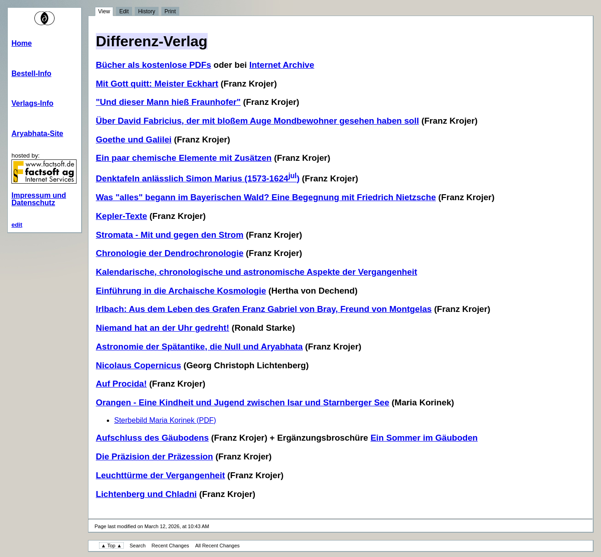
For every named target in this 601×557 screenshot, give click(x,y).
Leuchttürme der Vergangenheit (160, 475)
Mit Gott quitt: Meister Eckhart (157, 83)
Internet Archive (281, 65)
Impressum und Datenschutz (38, 199)
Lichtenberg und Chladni (146, 494)
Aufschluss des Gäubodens (152, 437)
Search (138, 545)
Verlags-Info (32, 103)
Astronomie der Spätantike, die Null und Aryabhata (199, 346)
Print (170, 11)
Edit (124, 11)
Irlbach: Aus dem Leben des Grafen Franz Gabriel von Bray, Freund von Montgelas (264, 309)
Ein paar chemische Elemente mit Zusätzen (184, 158)
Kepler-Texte (121, 216)
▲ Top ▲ (111, 545)
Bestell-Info (31, 73)
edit (16, 224)
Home (21, 43)
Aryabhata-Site (37, 133)
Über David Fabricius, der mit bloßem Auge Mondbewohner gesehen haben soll (257, 121)
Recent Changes (170, 545)
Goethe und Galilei (133, 139)
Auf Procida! (121, 383)
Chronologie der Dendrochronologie (169, 253)
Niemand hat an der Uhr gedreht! (162, 328)
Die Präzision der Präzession (154, 456)
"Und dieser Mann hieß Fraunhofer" (168, 102)
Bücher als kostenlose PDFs (153, 65)
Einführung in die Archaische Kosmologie (181, 290)
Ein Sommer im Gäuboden (424, 437)
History (146, 11)
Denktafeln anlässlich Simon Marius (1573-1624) (197, 178)
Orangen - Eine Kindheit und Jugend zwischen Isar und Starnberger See (242, 402)
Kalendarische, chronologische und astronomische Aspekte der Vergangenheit (256, 272)
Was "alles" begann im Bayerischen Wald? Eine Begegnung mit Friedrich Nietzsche (266, 197)
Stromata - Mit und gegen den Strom (169, 235)
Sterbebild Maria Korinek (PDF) (165, 420)
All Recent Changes (217, 545)
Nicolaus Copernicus (138, 365)
